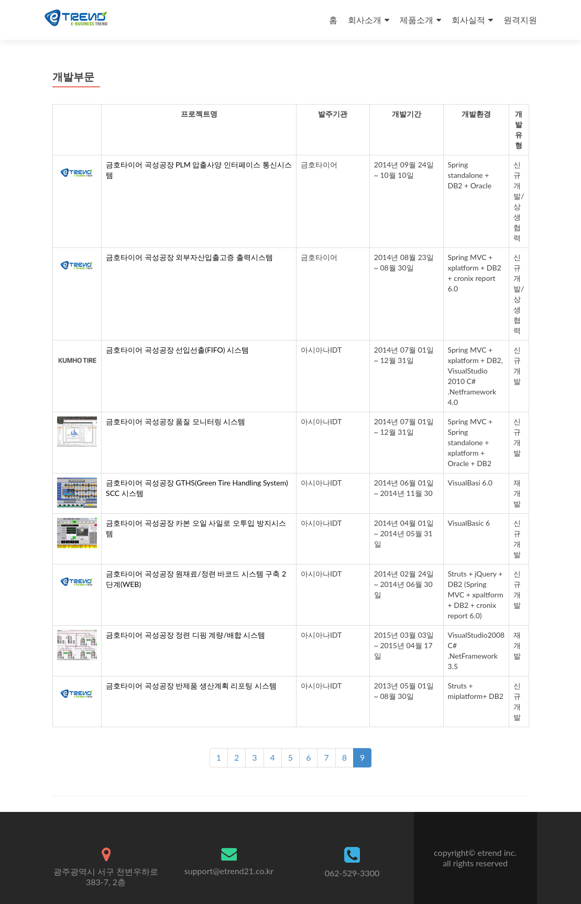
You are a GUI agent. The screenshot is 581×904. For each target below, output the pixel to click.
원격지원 (520, 20)
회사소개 (364, 20)
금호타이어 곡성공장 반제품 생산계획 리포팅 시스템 (191, 685)
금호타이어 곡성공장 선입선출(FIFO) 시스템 (177, 349)
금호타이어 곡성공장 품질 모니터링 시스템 (175, 421)
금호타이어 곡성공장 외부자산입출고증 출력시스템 (189, 257)
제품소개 (416, 20)
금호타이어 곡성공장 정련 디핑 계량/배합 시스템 (185, 634)
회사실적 (468, 20)
